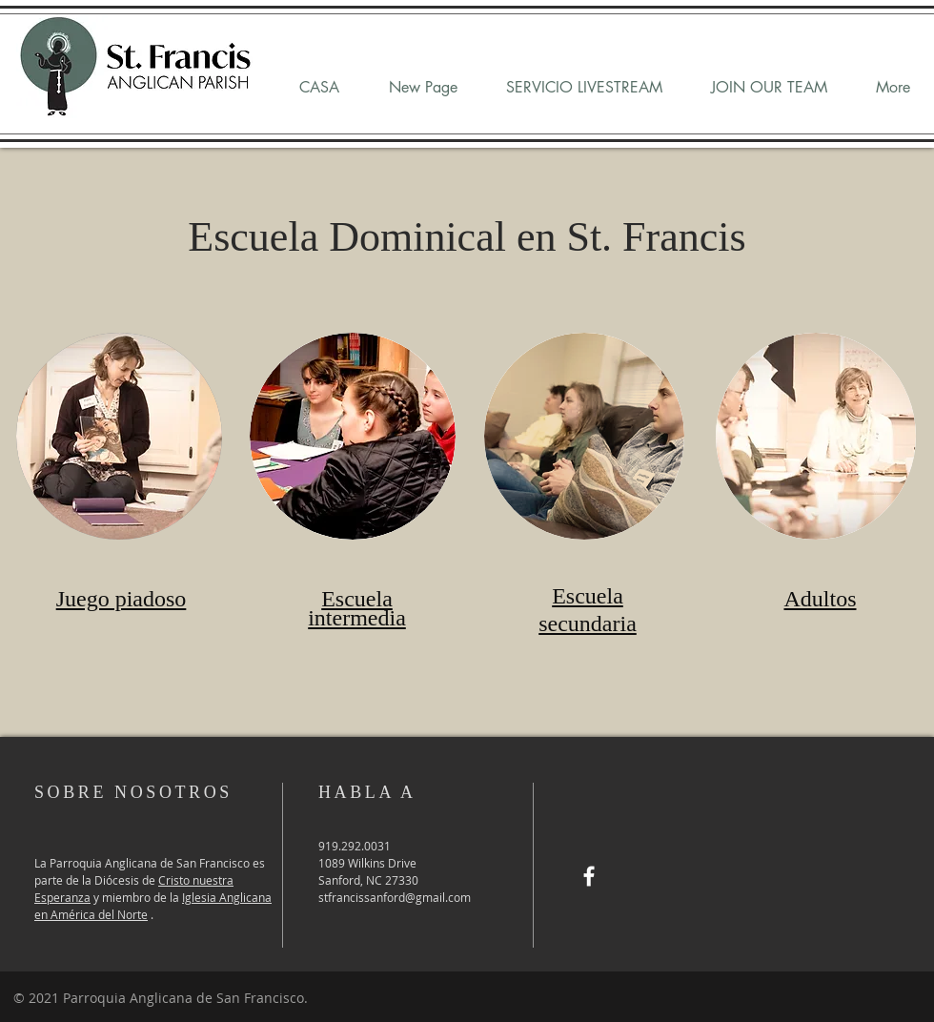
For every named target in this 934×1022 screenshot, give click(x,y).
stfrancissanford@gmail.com (394, 897)
